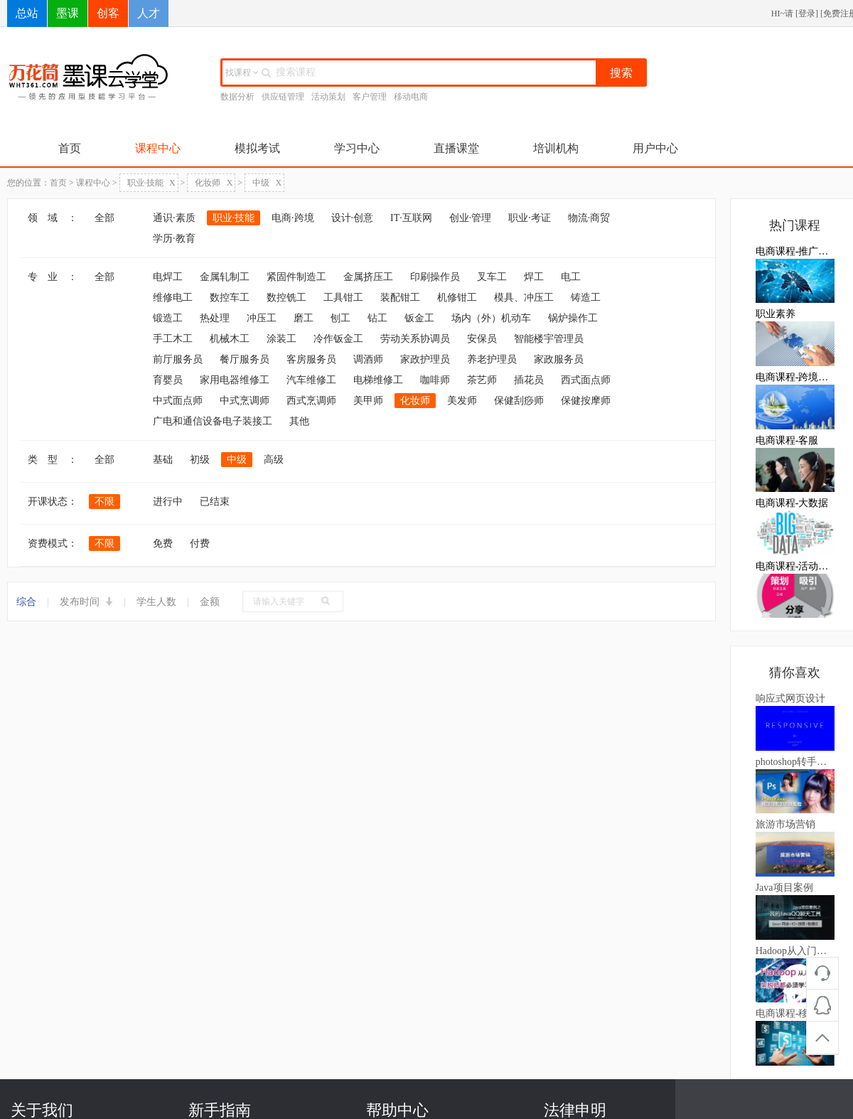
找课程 (242, 72)
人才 (148, 13)
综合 (26, 601)
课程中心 (158, 148)
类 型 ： (52, 459)
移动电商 (411, 97)
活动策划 (328, 97)
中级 (266, 182)
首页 (69, 148)
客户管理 (370, 97)
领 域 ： (52, 218)
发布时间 (87, 601)
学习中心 (357, 148)
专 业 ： (52, 277)
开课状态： (52, 501)
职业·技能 (151, 182)
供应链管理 (283, 97)
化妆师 (213, 182)
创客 (108, 13)
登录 (806, 13)
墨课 (67, 13)
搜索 (621, 73)
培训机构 (556, 148)
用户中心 (655, 148)
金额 (210, 601)
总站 (27, 13)
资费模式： (52, 543)
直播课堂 (456, 148)
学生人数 (156, 601)
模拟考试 (257, 148)
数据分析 (237, 97)
